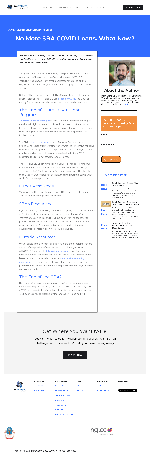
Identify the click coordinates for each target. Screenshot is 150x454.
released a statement (41, 142)
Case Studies (64, 7)
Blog (89, 7)
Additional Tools (104, 390)
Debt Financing (61, 385)
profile (127, 104)
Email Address (109, 145)
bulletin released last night (35, 121)
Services (47, 7)
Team (78, 385)
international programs (59, 251)
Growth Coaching (62, 400)
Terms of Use (39, 385)
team (78, 7)
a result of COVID (67, 99)
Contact (102, 7)
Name (104, 134)
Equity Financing (62, 390)
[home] (18, 7)
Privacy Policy (40, 390)
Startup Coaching (62, 395)
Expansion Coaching (64, 414)
